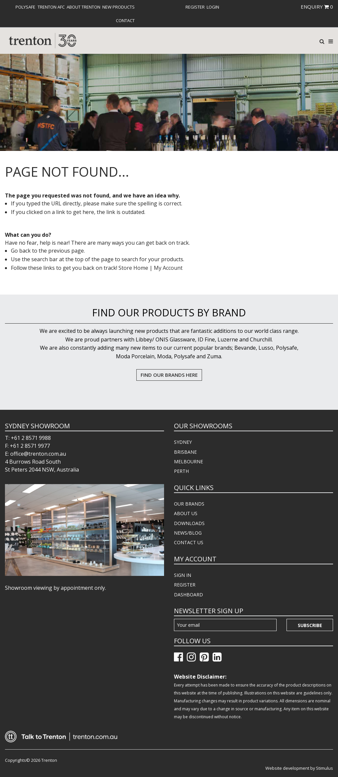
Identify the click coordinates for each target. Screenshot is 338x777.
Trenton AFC (51, 7)
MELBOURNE (188, 461)
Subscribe (310, 625)
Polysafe (25, 7)
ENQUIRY (317, 6)
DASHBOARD (188, 594)
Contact (125, 20)
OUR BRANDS (189, 504)
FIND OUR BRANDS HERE (169, 374)
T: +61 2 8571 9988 (28, 437)
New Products (118, 7)
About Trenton (83, 7)
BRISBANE (185, 452)
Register (195, 7)
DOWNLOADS (189, 523)
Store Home (133, 267)
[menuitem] (25, 7)
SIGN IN (182, 575)
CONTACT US (188, 542)
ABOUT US (185, 513)
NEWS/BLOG (188, 533)
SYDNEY (183, 442)
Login (213, 7)
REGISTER (184, 585)
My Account (168, 267)
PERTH (181, 471)
